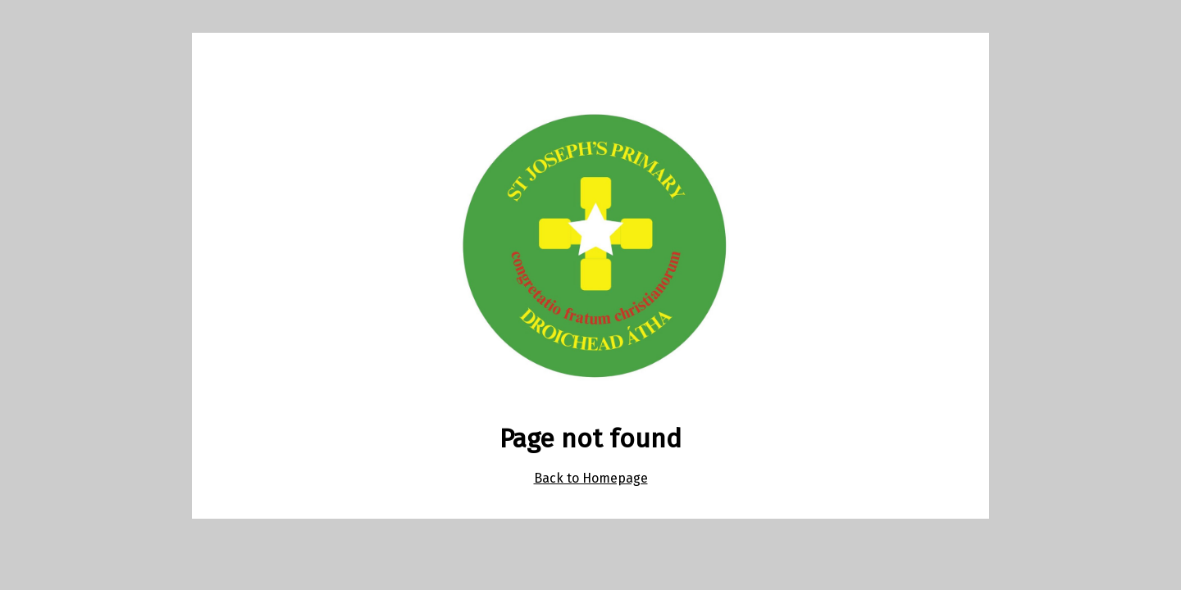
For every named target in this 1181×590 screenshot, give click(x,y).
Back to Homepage (591, 478)
